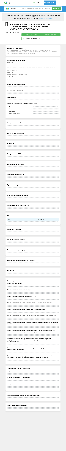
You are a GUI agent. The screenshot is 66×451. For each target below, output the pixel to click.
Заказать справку (50, 34)
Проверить (56, 8)
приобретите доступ (45, 18)
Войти (37, 3)
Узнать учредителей (31, 34)
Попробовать (50, 3)
